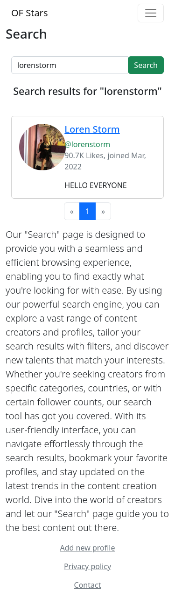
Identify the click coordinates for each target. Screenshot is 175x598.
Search (146, 65)
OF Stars (29, 13)
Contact (87, 585)
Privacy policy (87, 566)
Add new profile (87, 548)
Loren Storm (91, 129)
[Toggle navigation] (151, 13)
